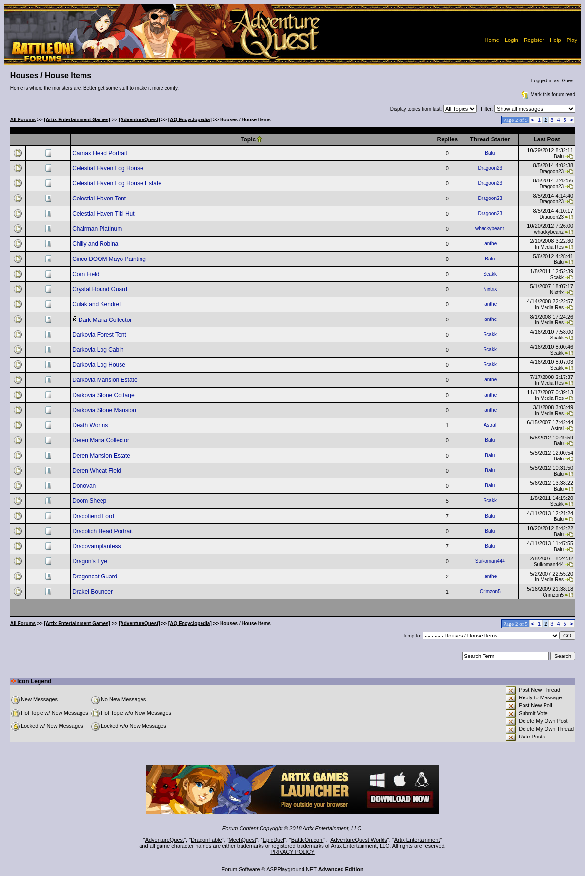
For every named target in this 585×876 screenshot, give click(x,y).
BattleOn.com (307, 840)
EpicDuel (273, 840)
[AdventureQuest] (139, 119)
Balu (490, 153)
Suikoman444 (490, 561)
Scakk (490, 274)
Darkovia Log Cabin (98, 349)
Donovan (84, 485)
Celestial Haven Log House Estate (117, 183)
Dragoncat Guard (95, 576)
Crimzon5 (490, 591)
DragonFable (206, 840)
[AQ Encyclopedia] (190, 119)
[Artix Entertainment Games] (77, 119)
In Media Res (549, 247)
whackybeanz (490, 228)
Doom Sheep (90, 501)
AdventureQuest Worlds (358, 840)
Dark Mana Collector (106, 320)
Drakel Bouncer (93, 591)
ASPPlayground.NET (291, 869)
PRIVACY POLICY (292, 852)
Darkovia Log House (99, 364)
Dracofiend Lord (94, 516)
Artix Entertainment (417, 840)
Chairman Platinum (97, 228)
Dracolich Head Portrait (103, 531)
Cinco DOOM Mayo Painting (109, 259)
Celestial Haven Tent (99, 198)
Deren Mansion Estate (102, 455)
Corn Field (86, 274)
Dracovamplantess (97, 546)
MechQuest (242, 840)
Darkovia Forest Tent (100, 334)
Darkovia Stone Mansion (105, 410)
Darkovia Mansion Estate (105, 380)
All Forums (23, 119)
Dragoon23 (490, 168)
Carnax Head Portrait (100, 153)
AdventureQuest (164, 840)
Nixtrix (490, 289)
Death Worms (90, 425)
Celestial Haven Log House (108, 168)
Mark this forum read (547, 94)
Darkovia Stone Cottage (104, 395)
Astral (490, 425)
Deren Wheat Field (97, 470)
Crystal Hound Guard (100, 289)
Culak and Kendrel (97, 304)
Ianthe (490, 243)
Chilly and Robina (96, 243)
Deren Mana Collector (101, 440)
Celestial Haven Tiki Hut (104, 213)
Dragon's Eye (90, 561)
